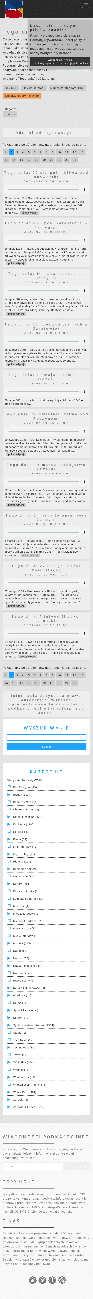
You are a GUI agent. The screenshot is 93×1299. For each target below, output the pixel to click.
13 (82, 152)
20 (52, 159)
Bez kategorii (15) (25, 787)
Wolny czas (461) (24, 1092)
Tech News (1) (22, 1040)
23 (74, 159)
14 (6, 159)
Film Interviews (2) (25, 846)
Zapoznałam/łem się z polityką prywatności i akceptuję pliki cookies (60, 62)
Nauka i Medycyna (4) (27, 965)
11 (67, 152)
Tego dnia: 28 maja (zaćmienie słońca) (46, 376)
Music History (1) (24, 928)
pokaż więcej (29, 212)
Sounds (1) (20, 1002)
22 (67, 159)
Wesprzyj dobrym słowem (22, 95)
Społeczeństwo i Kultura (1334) (33, 1025)
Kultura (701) (21, 883)
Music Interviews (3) (26, 936)
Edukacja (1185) (24, 824)
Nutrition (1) (21, 973)
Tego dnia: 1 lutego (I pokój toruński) (46, 618)
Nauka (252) (21, 958)
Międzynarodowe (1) (26, 913)
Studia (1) (19, 1032)
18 (36, 159)
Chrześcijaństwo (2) (26, 809)
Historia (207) (22, 861)
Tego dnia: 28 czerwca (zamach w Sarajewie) (46, 326)
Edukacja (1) (21, 831)
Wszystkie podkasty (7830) (25, 780)
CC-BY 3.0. (22, 1211)
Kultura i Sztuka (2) (26, 891)
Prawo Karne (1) (24, 980)
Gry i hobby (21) (24, 854)
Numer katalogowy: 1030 (67, 87)
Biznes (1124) (22, 794)
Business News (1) (25, 802)
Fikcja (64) (20, 839)
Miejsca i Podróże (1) (27, 921)
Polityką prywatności (46, 40)
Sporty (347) (21, 1017)
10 (59, 152)
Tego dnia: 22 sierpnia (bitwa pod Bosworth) (46, 174)
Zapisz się (76, 1166)
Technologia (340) (25, 1047)
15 (14, 159)
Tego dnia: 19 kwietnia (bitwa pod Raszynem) (46, 416)
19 (44, 159)
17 (29, 159)
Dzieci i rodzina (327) (27, 817)
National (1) (21, 950)
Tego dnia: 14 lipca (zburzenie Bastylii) (46, 275)
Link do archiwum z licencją (51, 1211)
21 (59, 159)
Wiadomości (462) (25, 1077)
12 (74, 152)
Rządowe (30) (22, 995)
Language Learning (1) (28, 898)
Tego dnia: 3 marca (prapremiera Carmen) (46, 517)
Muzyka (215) (22, 943)
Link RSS (11, 87)
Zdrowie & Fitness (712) (29, 1107)
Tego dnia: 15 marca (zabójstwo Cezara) (46, 466)
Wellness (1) (21, 1069)
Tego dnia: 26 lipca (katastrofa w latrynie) (46, 225)
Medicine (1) (21, 906)
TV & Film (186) (23, 1062)
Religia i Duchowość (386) (30, 988)
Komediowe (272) (24, 869)
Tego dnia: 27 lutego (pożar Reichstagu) (46, 568)
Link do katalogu (33, 87)
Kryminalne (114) (24, 876)
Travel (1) (19, 1055)
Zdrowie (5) (20, 1099)
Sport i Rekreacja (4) (27, 1010)
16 (21, 159)
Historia (10, 114)
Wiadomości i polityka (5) (30, 1084)
